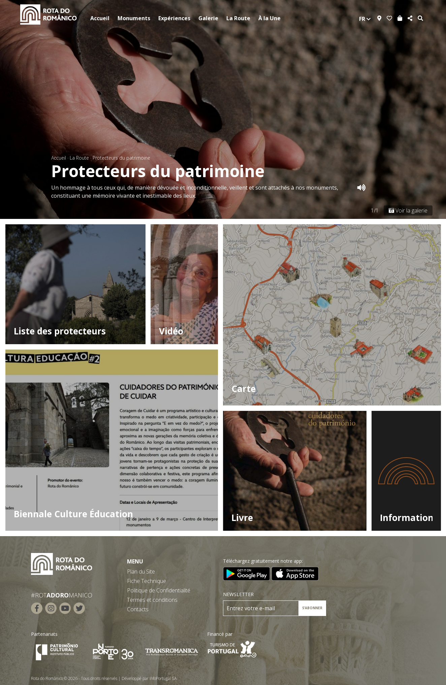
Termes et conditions (152, 600)
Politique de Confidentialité (158, 590)
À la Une (269, 18)
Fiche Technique (146, 581)
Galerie (208, 18)
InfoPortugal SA (163, 678)
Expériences (174, 18)
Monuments (134, 18)
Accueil (99, 18)
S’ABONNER (312, 608)
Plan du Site (141, 571)
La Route (238, 18)
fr (365, 19)
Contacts (138, 609)
